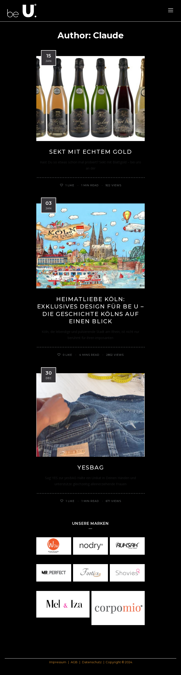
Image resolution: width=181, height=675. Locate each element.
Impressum (57, 662)
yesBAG (90, 467)
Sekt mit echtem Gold (90, 151)
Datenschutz (92, 662)
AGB (74, 662)
